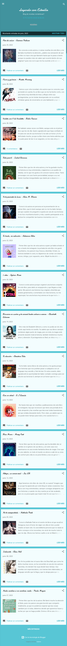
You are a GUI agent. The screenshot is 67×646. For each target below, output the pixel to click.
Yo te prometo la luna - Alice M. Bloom (20, 196)
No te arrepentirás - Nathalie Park (18, 512)
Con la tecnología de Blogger (33, 637)
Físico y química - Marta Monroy (17, 79)
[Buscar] (64, 4)
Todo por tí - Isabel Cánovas (15, 157)
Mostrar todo (58, 33)
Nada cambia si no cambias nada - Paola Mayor (24, 590)
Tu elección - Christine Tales (14, 356)
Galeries (39, 641)
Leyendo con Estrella (33, 9)
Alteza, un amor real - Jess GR (16, 473)
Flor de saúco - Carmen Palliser (16, 40)
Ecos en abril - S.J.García (14, 395)
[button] (63, 40)
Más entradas (34, 629)
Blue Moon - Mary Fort (13, 434)
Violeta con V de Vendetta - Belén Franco (20, 118)
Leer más (60, 71)
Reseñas (33, 25)
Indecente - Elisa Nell (12, 551)
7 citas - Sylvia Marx (12, 275)
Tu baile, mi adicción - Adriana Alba (19, 235)
